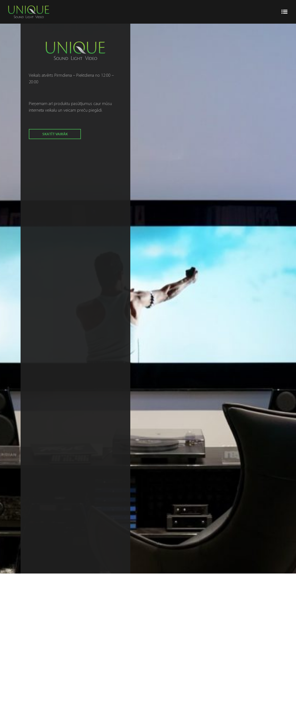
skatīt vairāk (55, 134)
